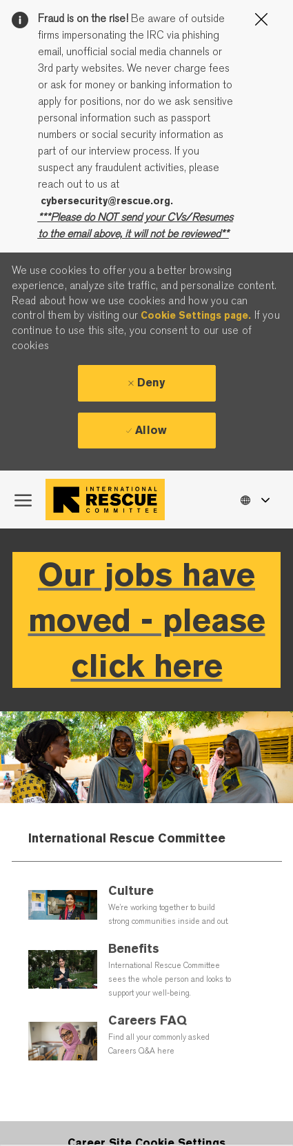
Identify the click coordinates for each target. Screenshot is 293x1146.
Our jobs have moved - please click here (146, 619)
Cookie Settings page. (196, 315)
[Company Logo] (108, 499)
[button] (254, 499)
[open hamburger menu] (23, 499)
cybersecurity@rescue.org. (107, 200)
